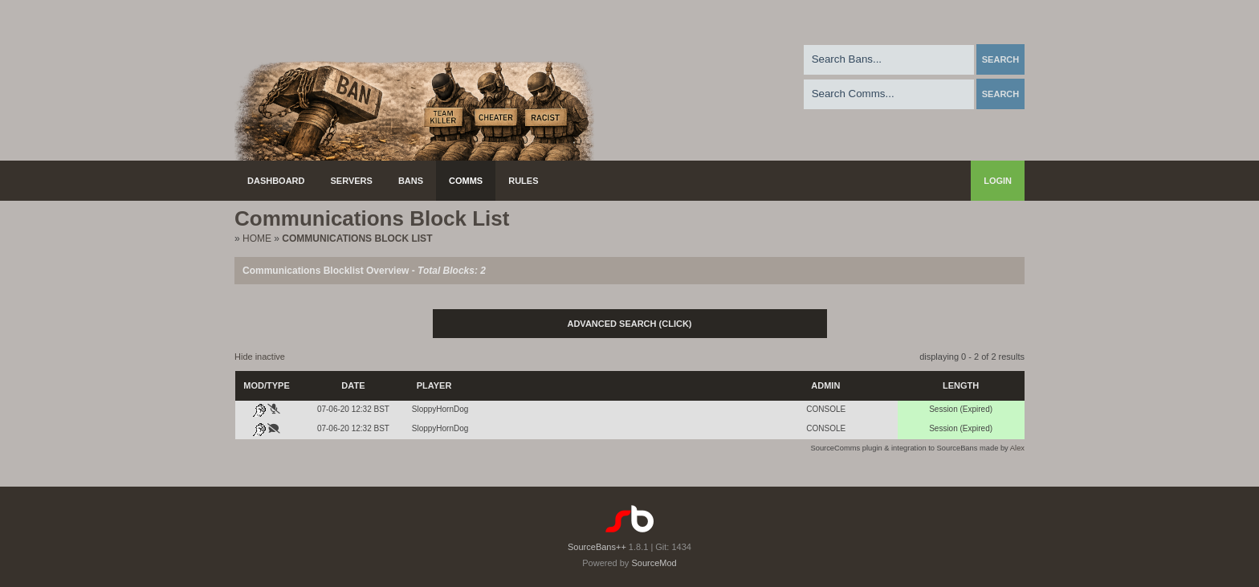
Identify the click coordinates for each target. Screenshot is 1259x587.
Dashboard (276, 180)
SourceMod (653, 563)
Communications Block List (357, 238)
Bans (410, 180)
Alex (1017, 448)
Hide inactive (259, 356)
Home (256, 238)
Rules (523, 180)
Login (998, 180)
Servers (352, 180)
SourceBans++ (597, 547)
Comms (466, 180)
